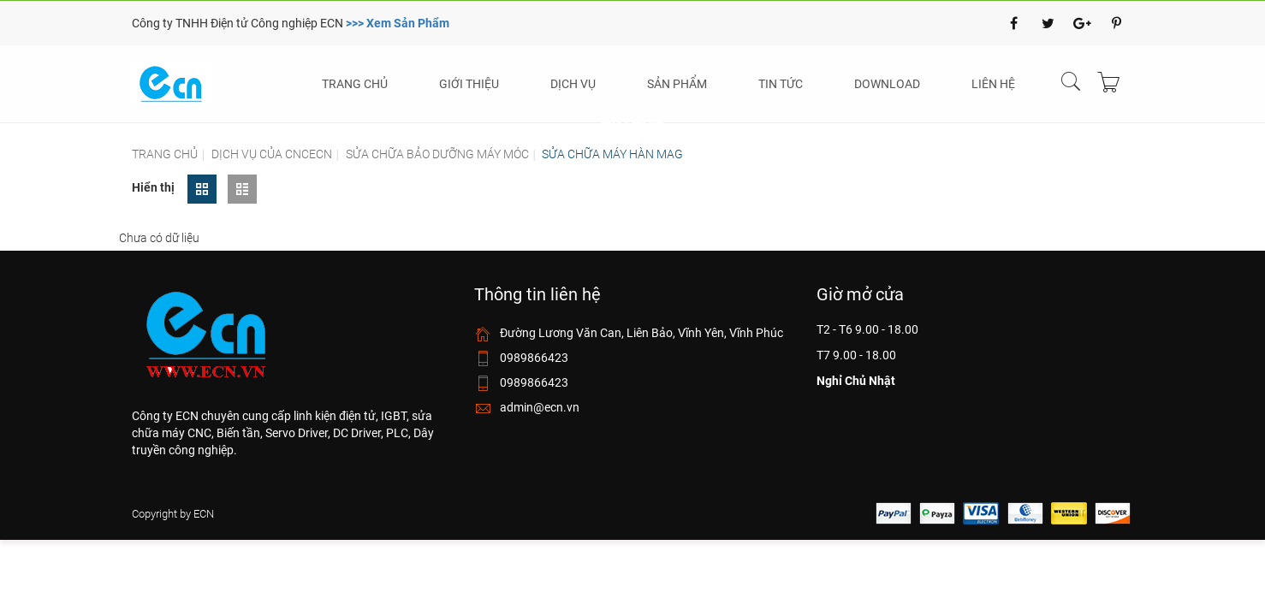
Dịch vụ (573, 84)
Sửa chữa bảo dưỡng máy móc (437, 154)
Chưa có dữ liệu (159, 238)
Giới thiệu (469, 84)
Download (887, 84)
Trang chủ (355, 84)
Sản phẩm (677, 84)
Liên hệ (993, 84)
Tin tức (780, 84)
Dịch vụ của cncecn (271, 154)
